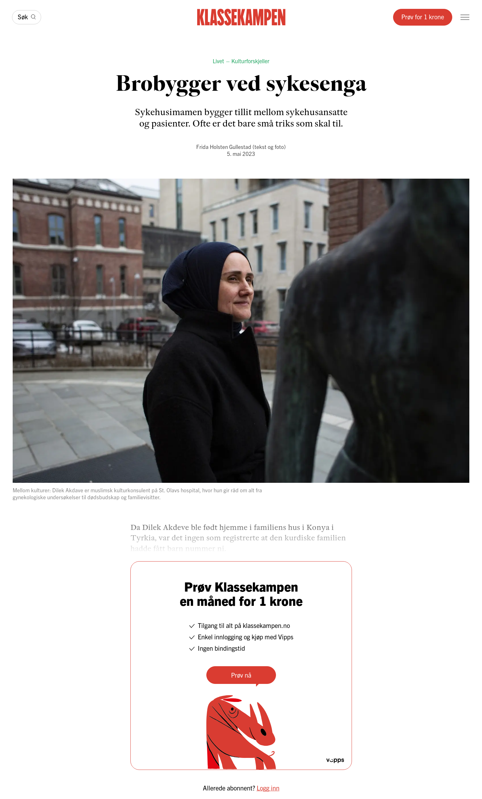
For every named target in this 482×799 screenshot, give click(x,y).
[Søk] (26, 17)
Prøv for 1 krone (422, 17)
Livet (218, 61)
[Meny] (464, 17)
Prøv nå (241, 675)
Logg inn (268, 788)
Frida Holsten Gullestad (223, 146)
